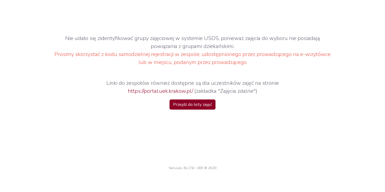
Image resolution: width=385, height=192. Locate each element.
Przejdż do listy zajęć (192, 104)
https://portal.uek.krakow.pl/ (160, 91)
